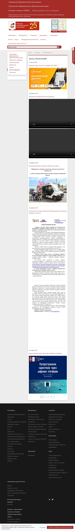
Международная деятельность (30, 39)
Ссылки (11, 67)
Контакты (43, 39)
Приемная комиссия (33, 417)
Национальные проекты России (17, 43)
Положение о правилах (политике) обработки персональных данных (14, 521)
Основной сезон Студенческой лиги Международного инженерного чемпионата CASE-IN (48, 212)
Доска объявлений (14, 70)
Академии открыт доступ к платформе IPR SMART (43, 65)
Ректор (9, 419)
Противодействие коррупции (15, 454)
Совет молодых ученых (55, 477)
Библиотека (12, 65)
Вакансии (10, 446)
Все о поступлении (33, 414)
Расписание (12, 72)
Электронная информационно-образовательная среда (29, 6)
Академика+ (31, 455)
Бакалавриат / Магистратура (36, 419)
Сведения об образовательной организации (25, 2)
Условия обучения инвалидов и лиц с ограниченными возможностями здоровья (16, 441)
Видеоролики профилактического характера (41, 96)
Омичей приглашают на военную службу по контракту (44, 166)
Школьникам (53, 35)
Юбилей (9, 461)
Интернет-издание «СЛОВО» (19, 10)
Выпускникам (43, 35)
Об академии (12, 35)
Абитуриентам (23, 35)
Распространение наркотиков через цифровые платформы (45, 353)
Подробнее (43, 527)
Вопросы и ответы (12, 488)
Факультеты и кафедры (15, 60)
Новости (10, 39)
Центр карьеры (53, 440)
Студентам (33, 35)
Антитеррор (10, 451)
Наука (16, 39)
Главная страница (53, 460)
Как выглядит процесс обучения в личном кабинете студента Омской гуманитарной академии (37, 426)
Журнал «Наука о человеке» (56, 470)
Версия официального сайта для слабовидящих (45, 10)
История (9, 427)
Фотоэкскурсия (32, 431)
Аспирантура (31, 422)
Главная (30, 52)
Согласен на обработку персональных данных (60, 527)
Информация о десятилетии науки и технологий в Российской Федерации (16, 493)
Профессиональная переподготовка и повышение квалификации (57, 444)
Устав (9, 429)
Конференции (52, 467)
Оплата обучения (14, 62)
